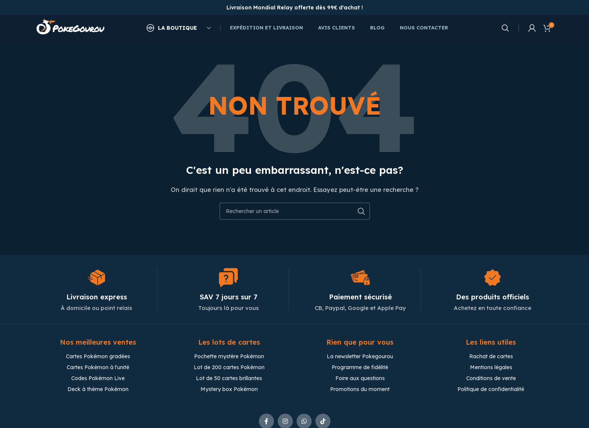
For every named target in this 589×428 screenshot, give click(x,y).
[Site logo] (70, 27)
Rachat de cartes (491, 357)
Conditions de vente (491, 379)
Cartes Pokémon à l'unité (98, 368)
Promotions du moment (360, 390)
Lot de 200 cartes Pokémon (229, 368)
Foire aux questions (360, 379)
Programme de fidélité (360, 368)
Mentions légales (491, 368)
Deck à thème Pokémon (98, 390)
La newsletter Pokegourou (360, 357)
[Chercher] (505, 28)
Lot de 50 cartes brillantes (229, 379)
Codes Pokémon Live (98, 379)
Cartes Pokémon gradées (98, 357)
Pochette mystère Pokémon (229, 357)
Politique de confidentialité (490, 390)
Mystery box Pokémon (229, 390)
